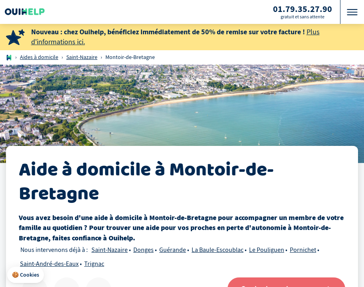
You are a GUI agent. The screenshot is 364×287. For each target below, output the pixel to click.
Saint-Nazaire (81, 57)
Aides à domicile (39, 57)
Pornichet (303, 250)
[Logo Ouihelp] (25, 12)
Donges (143, 250)
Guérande (172, 250)
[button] (25, 275)
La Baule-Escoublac (217, 250)
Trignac (94, 264)
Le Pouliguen (266, 250)
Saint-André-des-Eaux (49, 264)
